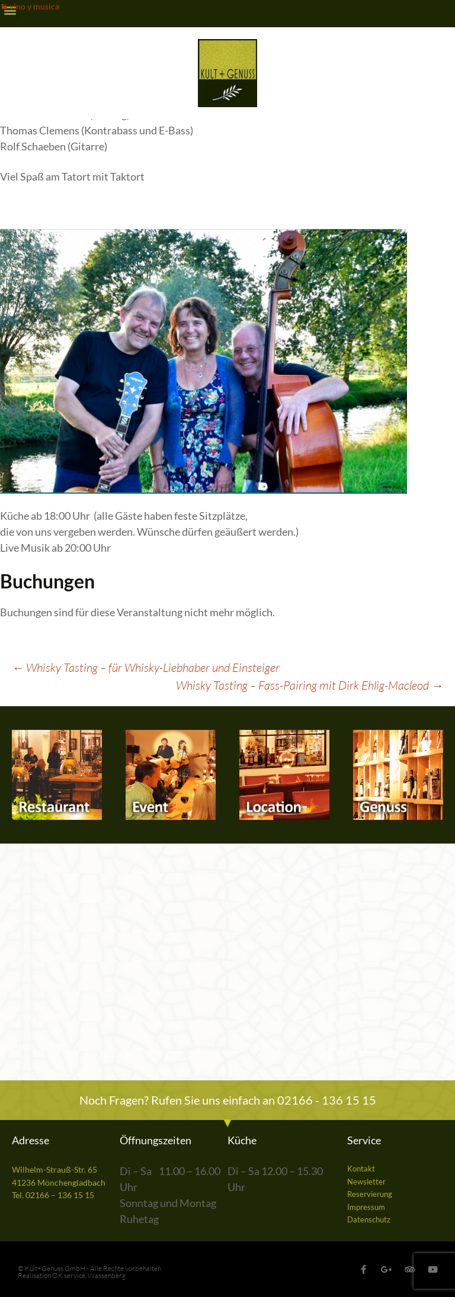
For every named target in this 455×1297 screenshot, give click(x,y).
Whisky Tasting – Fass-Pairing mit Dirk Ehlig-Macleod (309, 685)
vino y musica (34, 6)
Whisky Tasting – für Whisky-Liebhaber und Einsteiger (146, 667)
